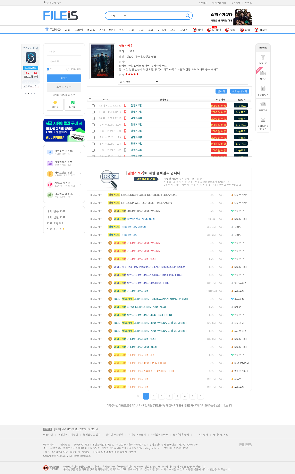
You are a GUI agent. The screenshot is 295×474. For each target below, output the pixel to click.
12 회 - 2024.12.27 (110, 105)
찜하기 (221, 91)
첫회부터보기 (239, 91)
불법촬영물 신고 (92, 434)
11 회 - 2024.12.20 (110, 111)
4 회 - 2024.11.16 (110, 156)
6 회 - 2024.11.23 (110, 143)
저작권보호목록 (159, 434)
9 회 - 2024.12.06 (110, 124)
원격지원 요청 (220, 434)
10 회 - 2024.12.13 (110, 118)
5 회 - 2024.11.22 (110, 150)
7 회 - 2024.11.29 (110, 137)
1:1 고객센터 (201, 434)
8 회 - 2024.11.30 (110, 130)
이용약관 (48, 434)
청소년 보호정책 (114, 434)
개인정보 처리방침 (68, 434)
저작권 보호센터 (137, 434)
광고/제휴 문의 (181, 434)
